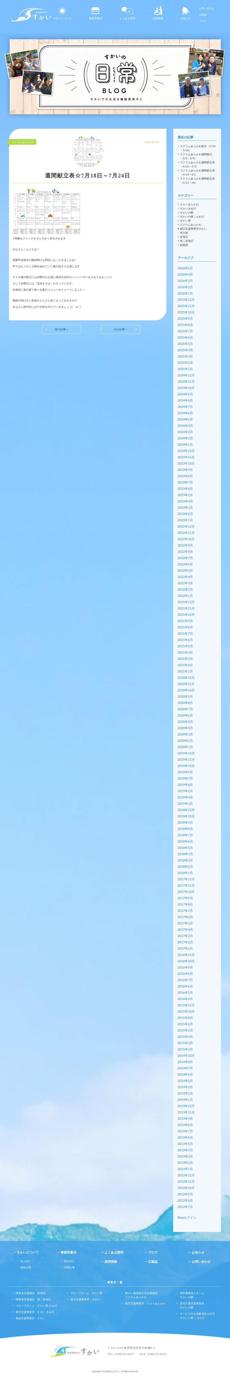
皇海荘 (184, 236)
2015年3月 (185, 1043)
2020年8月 (185, 703)
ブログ (203, 20)
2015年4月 (185, 1036)
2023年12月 (186, 451)
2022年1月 (185, 596)
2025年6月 (185, 337)
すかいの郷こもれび (192, 216)
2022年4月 (185, 577)
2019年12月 (186, 753)
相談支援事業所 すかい (30, 1318)
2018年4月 (185, 854)
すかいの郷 (186, 212)
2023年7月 (185, 482)
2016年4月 (185, 999)
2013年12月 (186, 1106)
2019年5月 (185, 791)
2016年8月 (185, 973)
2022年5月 (185, 570)
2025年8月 (185, 325)
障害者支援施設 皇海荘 (30, 1293)
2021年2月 (185, 665)
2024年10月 (186, 388)
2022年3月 (185, 583)
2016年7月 (185, 980)
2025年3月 (185, 356)
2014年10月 (186, 1055)
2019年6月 (185, 785)
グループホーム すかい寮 (86, 1293)
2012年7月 (185, 1207)
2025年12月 (186, 299)
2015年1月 (185, 1049)
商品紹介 (69, 1261)
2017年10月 (186, 892)
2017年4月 (185, 929)
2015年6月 (185, 1024)
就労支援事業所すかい (193, 228)
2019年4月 (185, 797)
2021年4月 (185, 652)
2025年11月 (186, 306)
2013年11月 (186, 1112)
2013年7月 (185, 1131)
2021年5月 (185, 646)
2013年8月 (185, 1125)
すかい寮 (185, 220)
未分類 (184, 232)
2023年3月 (185, 507)
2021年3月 (185, 659)
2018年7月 (185, 835)
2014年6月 (185, 1074)
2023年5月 (185, 495)
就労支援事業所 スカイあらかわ (145, 1303)
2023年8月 (185, 476)
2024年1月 (185, 444)
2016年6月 (185, 986)
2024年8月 (185, 400)
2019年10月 (186, 766)
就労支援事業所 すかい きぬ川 (35, 1312)
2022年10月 (186, 539)
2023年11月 (186, 457)
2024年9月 (185, 394)
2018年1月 (185, 873)
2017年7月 (185, 910)
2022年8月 (185, 551)
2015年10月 (186, 1011)
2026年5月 (185, 268)
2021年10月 (186, 614)
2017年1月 (185, 948)
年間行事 (69, 1267)
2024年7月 (185, 407)
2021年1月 (185, 671)
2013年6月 (185, 1137)
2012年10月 (186, 1188)
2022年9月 (185, 545)
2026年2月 (185, 287)
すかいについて (62, 13)
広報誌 (203, 14)
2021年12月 (186, 602)
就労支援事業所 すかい (85, 1299)
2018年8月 (185, 829)
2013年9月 (185, 1118)
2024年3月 (185, 432)
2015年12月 (186, 1005)
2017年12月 (186, 879)
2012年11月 (186, 1181)
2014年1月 (185, 1099)
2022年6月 (185, 564)
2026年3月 (185, 281)
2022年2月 (185, 589)
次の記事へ (120, 329)
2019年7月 (185, 778)
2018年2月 (185, 866)
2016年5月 (185, 992)
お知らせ (185, 13)
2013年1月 (185, 1169)
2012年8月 (185, 1200)
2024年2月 (185, 438)
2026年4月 (185, 274)
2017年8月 (185, 904)
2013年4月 (185, 1150)
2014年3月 (185, 1087)
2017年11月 (186, 885)
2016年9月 (185, 967)
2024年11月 (186, 381)
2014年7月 (185, 1068)
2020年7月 (185, 709)
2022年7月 (185, 558)
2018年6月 (185, 841)
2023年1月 (185, 520)
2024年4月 (185, 425)
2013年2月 (185, 1162)
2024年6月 (185, 413)
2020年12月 (186, 677)
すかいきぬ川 (188, 208)
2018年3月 (185, 860)
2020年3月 (185, 734)
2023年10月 (186, 463)
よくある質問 (127, 13)
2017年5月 (185, 923)
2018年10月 (186, 816)
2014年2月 (185, 1093)
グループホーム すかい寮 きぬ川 (36, 1305)
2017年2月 (185, 942)
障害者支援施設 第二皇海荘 (33, 1299)
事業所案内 (95, 13)
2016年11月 (186, 955)
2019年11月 (186, 759)
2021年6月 (185, 640)
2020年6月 (185, 715)
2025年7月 (185, 331)
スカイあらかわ (189, 204)
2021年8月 (185, 627)
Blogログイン (187, 1217)
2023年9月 (185, 470)
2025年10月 (186, 312)
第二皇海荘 (186, 241)
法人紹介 (25, 1261)
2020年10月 (186, 690)
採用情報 (158, 13)
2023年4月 (185, 501)
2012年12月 (186, 1175)
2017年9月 (185, 898)
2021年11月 (186, 608)
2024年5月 (185, 419)
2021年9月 (185, 621)
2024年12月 (186, 375)
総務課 (184, 245)
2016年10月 (186, 961)
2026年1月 (185, 293)
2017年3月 (185, 936)
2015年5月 (185, 1030)
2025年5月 (185, 344)
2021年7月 (185, 633)
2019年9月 (185, 772)
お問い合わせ (206, 8)
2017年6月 (185, 917)
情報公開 (25, 1267)
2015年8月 (185, 1018)
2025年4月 (185, 350)
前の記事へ (61, 329)
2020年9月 (185, 696)
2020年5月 (185, 722)
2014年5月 (185, 1081)
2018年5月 (185, 847)
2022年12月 (186, 526)
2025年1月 (185, 369)
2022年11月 (186, 533)
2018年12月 (186, 810)
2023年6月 (185, 488)
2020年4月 (185, 728)
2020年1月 (185, 747)
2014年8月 (185, 1062)
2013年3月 (185, 1156)
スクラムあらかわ (190, 224)
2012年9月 (185, 1194)
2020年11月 (186, 684)
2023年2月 (185, 514)
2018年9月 (185, 822)
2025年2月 (185, 362)
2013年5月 (185, 1144)
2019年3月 (185, 803)
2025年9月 (185, 318)
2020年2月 (185, 740)
